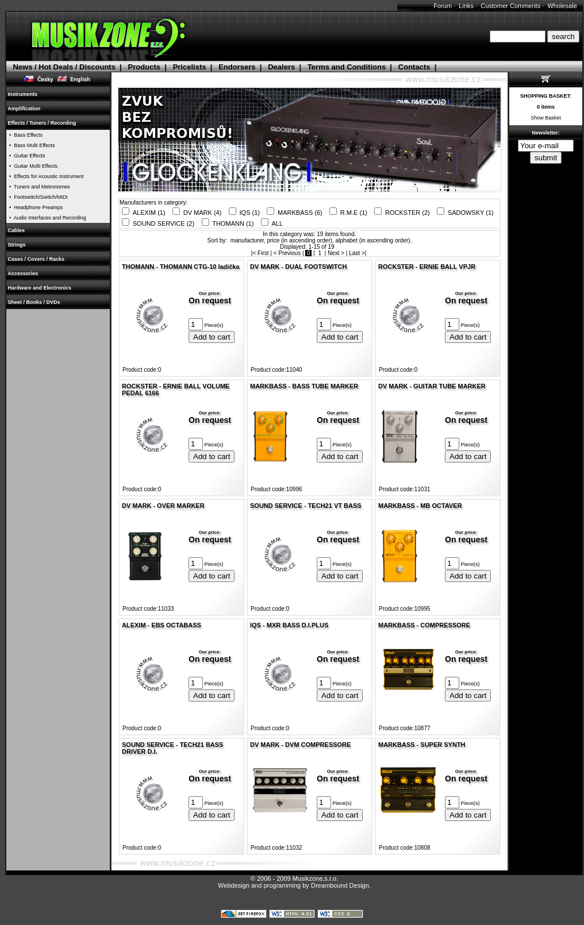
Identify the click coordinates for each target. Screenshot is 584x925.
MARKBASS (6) (300, 212)
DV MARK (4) (202, 212)
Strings (16, 245)
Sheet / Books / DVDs (34, 302)
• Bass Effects (24, 135)
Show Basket (546, 118)
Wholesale (562, 5)
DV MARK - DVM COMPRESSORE (300, 744)
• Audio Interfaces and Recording (46, 218)
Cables (16, 230)
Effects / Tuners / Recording (42, 123)
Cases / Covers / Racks (36, 259)
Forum (442, 5)
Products (144, 67)
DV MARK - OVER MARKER (163, 505)
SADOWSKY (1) (471, 212)
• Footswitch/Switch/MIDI (37, 197)
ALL (277, 223)
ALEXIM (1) (149, 212)
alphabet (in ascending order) (373, 240)
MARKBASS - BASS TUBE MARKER (304, 386)
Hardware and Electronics (39, 288)
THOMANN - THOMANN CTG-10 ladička (181, 266)
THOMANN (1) (232, 223)
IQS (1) (250, 212)
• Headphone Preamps (34, 207)
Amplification (24, 108)
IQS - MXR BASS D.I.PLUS (289, 625)
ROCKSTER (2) (407, 212)
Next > (336, 253)
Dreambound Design (340, 885)
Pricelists (189, 67)
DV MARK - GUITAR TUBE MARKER (432, 386)
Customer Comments (510, 5)
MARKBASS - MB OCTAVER (420, 505)
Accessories (23, 273)
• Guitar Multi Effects (31, 166)
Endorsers (236, 67)
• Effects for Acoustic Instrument (45, 176)
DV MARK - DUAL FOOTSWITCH (298, 266)
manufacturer (247, 240)
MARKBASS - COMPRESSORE (424, 625)
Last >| (358, 253)
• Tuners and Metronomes (38, 187)
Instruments (22, 94)
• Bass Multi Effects (30, 145)
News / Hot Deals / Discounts (64, 67)
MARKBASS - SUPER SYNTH (422, 744)
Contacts (414, 67)
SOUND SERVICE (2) (163, 223)
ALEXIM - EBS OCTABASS (161, 625)
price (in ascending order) (299, 240)
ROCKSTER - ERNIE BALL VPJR (426, 266)
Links (466, 5)
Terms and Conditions (347, 67)
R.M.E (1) (353, 212)
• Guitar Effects (25, 156)
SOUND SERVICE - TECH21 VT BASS (306, 505)
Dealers (281, 67)
